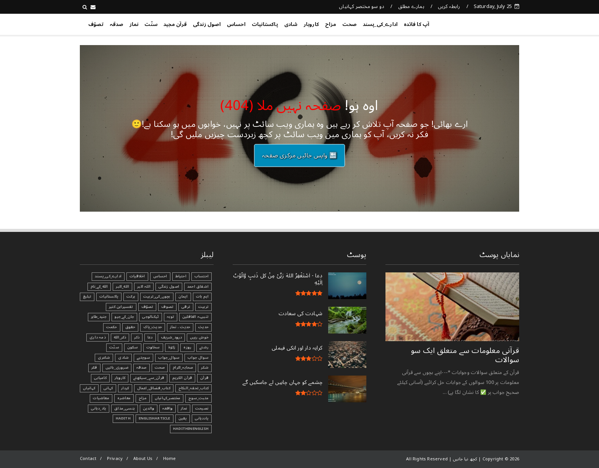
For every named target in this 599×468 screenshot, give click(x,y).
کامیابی (100, 378)
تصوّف (96, 24)
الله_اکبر (122, 286)
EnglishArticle (154, 418)
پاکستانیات (265, 24)
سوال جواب (198, 357)
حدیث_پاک (152, 327)
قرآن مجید (175, 24)
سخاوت (153, 347)
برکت (130, 296)
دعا (150, 337)
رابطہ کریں (449, 6)
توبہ (170, 317)
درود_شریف (171, 337)
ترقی (185, 307)
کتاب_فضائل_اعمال (153, 388)
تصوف (167, 307)
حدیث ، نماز (180, 327)
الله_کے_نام (99, 286)
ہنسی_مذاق (124, 408)
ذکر (136, 337)
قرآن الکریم (182, 378)
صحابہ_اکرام (183, 367)
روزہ (187, 347)
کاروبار (311, 24)
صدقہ (116, 24)
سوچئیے (143, 357)
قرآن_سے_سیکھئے (148, 378)
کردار (125, 388)
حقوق (130, 327)
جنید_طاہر (99, 317)
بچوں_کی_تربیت (156, 296)
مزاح (330, 24)
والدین (148, 408)
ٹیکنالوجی (150, 317)
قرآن (204, 378)
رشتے (204, 347)
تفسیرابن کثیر (121, 307)
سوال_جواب (169, 357)
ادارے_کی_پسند (380, 24)
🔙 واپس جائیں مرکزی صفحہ (299, 155)
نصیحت (202, 408)
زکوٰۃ (172, 347)
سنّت (150, 24)
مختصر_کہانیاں (168, 398)
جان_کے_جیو (124, 317)
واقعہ (167, 408)
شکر (205, 367)
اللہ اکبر (144, 286)
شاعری (104, 357)
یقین (182, 418)
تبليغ (87, 296)
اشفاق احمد (198, 286)
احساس (236, 24)
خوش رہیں (199, 337)
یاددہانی (202, 418)
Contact (88, 459)
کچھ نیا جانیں (488, 23)
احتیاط (180, 276)
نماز (134, 24)
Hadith (123, 418)
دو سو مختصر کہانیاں (361, 6)
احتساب (201, 276)
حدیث (203, 327)
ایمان (183, 296)
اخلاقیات (137, 276)
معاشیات (101, 398)
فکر (94, 367)
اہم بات (202, 296)
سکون (132, 347)
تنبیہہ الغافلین (195, 317)
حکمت (111, 327)
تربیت (203, 307)
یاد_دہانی (98, 408)
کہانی (108, 388)
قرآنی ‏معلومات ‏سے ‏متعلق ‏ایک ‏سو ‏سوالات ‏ (465, 355)
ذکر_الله (120, 337)
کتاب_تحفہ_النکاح (193, 388)
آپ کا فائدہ (416, 24)
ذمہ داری (97, 337)
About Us (143, 459)
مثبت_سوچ (198, 398)
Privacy (115, 459)
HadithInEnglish (191, 428)
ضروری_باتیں (116, 367)
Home (169, 459)
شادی (291, 24)
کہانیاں (89, 388)
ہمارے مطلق (411, 6)
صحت (349, 24)
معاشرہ (124, 398)
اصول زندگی (207, 24)
